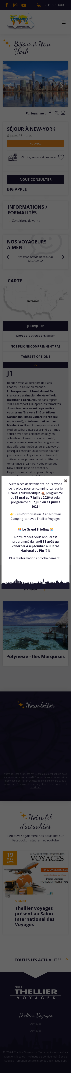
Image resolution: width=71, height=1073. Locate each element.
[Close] (66, 480)
